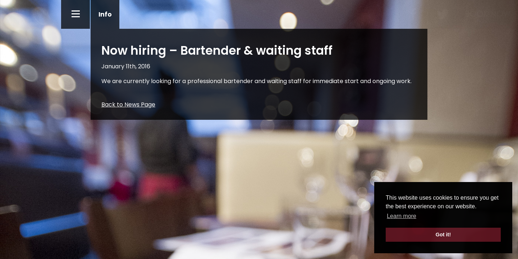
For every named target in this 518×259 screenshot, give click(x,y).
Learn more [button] (401, 216)
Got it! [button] (443, 234)
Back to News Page (128, 104)
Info (105, 14)
